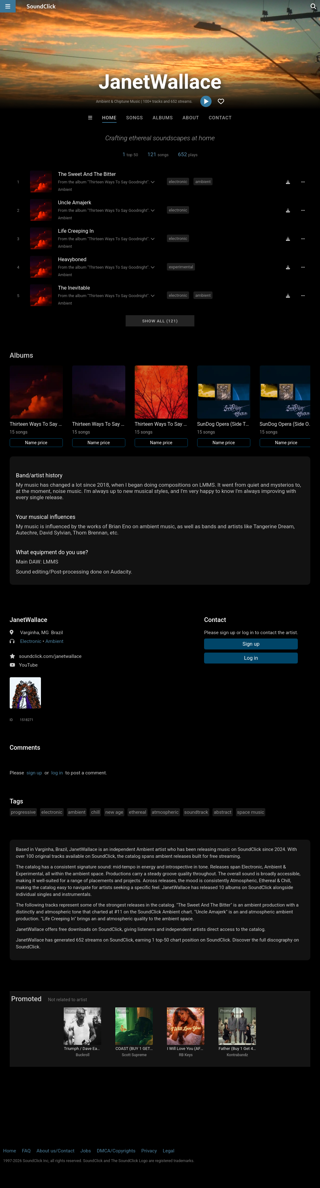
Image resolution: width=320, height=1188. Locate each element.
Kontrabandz (237, 1055)
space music (250, 812)
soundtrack (196, 812)
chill (95, 812)
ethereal (137, 812)
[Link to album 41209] (161, 406)
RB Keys (186, 1055)
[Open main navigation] (8, 6)
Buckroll (83, 1055)
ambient (203, 181)
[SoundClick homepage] (41, 6)
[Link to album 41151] (286, 406)
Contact (220, 118)
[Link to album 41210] (98, 406)
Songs (134, 118)
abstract (222, 812)
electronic (178, 181)
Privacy (149, 1151)
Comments (25, 747)
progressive (23, 812)
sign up (34, 773)
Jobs (85, 1151)
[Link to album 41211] (36, 406)
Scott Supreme (134, 1055)
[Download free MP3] (287, 182)
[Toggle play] (18, 182)
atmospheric (165, 812)
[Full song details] (302, 182)
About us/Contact (55, 1151)
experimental (181, 266)
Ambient (65, 189)
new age (114, 812)
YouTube (28, 665)
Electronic (31, 641)
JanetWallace (29, 620)
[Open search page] (314, 6)
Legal (168, 1151)
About (190, 118)
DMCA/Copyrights (116, 1151)
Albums (162, 118)
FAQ (26, 1151)
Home (109, 118)
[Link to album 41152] (223, 406)
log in (57, 773)
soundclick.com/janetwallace (50, 656)
